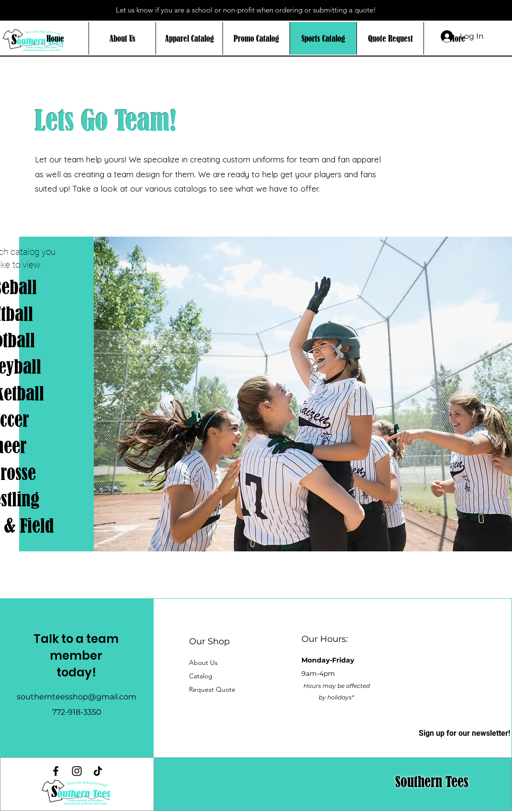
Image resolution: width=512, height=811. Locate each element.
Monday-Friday (327, 660)
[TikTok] (97, 771)
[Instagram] (76, 771)
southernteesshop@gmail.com (76, 696)
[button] (200, 676)
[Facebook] (55, 771)
